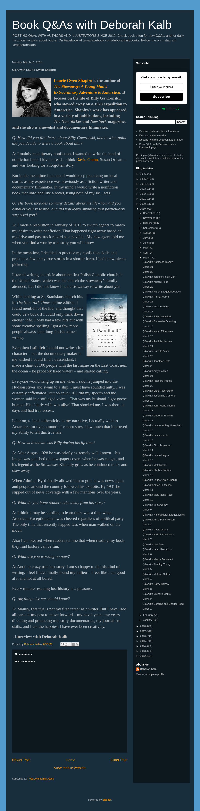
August (147, 232)
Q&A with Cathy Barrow (155, 583)
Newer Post (21, 760)
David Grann (87, 159)
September (149, 227)
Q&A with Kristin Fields (155, 281)
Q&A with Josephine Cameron (159, 395)
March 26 (147, 326)
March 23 (147, 356)
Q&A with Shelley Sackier (156, 470)
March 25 (147, 336)
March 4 (147, 579)
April (146, 252)
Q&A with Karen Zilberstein (157, 331)
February (148, 615)
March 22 (147, 365)
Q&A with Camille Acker (155, 351)
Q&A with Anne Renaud (155, 306)
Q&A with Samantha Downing (159, 321)
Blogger (106, 799)
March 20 (147, 385)
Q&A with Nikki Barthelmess (158, 534)
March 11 (147, 489)
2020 (143, 203)
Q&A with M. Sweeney (155, 504)
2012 (143, 655)
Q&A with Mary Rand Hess (157, 494)
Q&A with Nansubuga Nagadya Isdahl (163, 514)
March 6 (147, 554)
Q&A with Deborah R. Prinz (157, 415)
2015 (143, 641)
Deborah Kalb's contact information (159, 131)
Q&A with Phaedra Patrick (157, 380)
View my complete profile (150, 674)
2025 (143, 179)
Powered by (161, 108)
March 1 (147, 608)
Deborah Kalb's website (152, 135)
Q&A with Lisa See (152, 544)
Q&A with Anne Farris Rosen (158, 519)
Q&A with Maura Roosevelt (157, 559)
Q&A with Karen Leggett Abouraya (161, 291)
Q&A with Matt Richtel (154, 465)
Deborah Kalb (148, 668)
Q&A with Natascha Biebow (157, 261)
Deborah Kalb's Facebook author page (161, 139)
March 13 (147, 460)
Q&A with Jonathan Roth (156, 361)
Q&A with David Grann (155, 529)
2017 (143, 631)
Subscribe (161, 97)
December (149, 213)
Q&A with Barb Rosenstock (157, 390)
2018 (143, 626)
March (147, 257)
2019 (143, 208)
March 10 (147, 499)
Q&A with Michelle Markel (156, 593)
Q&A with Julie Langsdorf (156, 316)
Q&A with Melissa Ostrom (156, 574)
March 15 (147, 440)
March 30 (147, 271)
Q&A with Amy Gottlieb (155, 371)
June (146, 242)
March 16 (147, 430)
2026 (143, 173)
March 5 (147, 569)
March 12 (147, 475)
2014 (143, 646)
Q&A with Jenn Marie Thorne (158, 405)
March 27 (147, 311)
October (148, 223)
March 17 (147, 420)
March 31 (147, 266)
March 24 (147, 346)
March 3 (147, 589)
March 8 (147, 524)
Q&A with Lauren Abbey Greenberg (162, 425)
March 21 (147, 375)
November (149, 217)
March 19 (147, 400)
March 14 (147, 450)
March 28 (147, 301)
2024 (143, 183)
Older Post (119, 760)
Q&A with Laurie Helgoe (155, 455)
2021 (143, 198)
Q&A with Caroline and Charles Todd (163, 603)
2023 (143, 188)
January (148, 619)
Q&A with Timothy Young (156, 564)
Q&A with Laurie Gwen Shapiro (159, 479)
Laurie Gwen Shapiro (73, 80)
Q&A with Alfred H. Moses (156, 485)
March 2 (147, 598)
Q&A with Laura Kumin (155, 435)
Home (70, 760)
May (146, 247)
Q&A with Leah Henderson (157, 549)
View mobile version (69, 768)
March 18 (147, 410)
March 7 (147, 539)
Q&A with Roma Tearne (155, 296)
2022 (143, 193)
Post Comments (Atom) (41, 778)
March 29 (147, 286)
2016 (143, 636)
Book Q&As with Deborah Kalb (92, 24)
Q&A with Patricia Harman (157, 341)
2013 (143, 651)
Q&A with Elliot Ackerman (156, 445)
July (145, 237)
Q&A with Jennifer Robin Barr (158, 276)
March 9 (147, 509)
